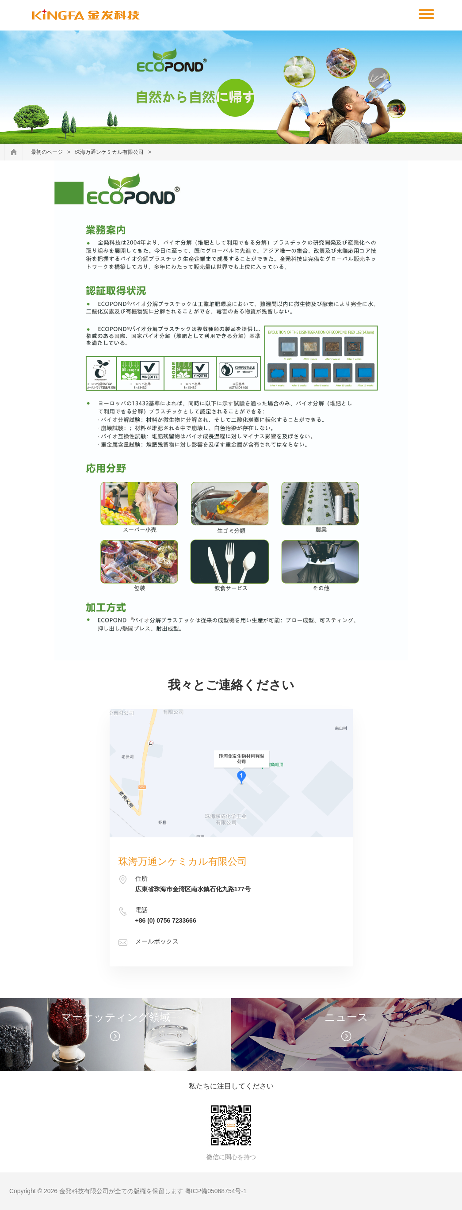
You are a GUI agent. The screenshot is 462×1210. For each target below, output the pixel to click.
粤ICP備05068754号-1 (216, 1191)
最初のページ (47, 152)
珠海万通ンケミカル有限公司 (109, 152)
